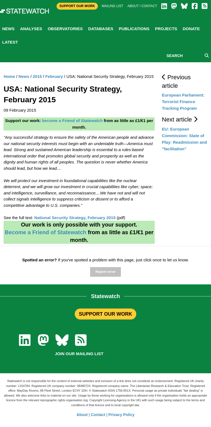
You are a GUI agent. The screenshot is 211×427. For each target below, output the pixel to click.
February (54, 76)
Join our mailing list (79, 353)
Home (9, 76)
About (82, 414)
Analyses (31, 28)
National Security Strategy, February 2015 (75, 217)
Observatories (65, 28)
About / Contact (142, 6)
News (8, 28)
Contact (98, 414)
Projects (166, 28)
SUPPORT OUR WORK (105, 314)
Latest (10, 42)
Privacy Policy (122, 414)
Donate (191, 28)
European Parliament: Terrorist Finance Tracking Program (183, 102)
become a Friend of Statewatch (72, 120)
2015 (37, 76)
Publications (134, 28)
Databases (100, 28)
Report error (105, 272)
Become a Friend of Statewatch (45, 232)
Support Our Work (77, 6)
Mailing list (112, 6)
